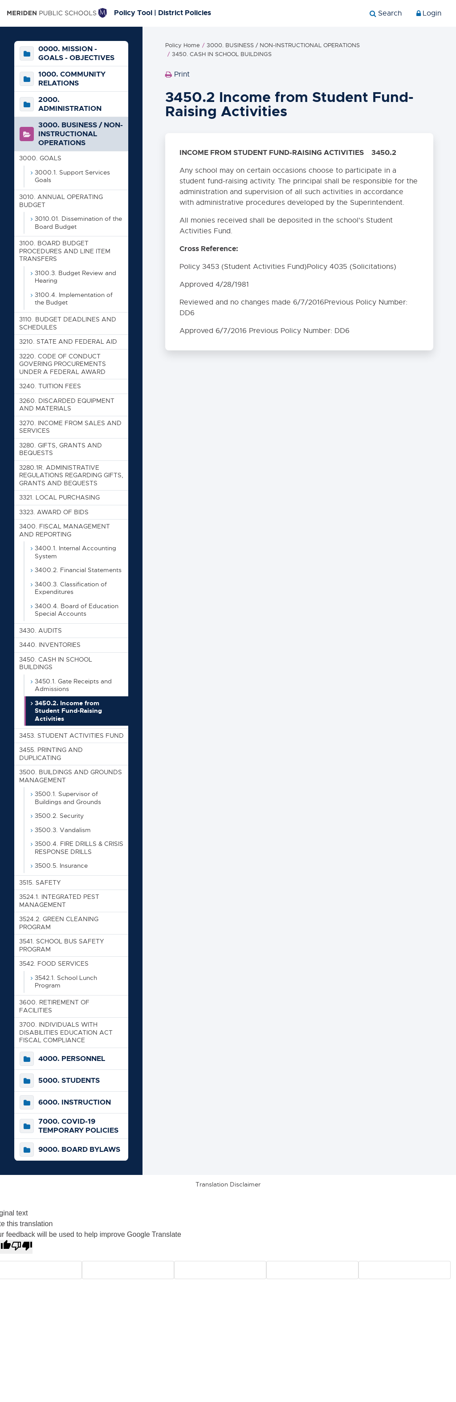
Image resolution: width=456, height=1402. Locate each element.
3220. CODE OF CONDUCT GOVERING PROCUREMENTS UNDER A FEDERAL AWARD (62, 364)
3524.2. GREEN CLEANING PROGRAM (58, 923)
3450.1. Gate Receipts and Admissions (73, 685)
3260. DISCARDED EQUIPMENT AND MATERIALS (66, 405)
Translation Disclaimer (228, 1184)
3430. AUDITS (40, 630)
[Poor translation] (22, 1247)
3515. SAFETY (40, 882)
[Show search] (385, 13)
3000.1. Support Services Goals (72, 176)
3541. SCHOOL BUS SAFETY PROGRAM (61, 946)
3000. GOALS (40, 158)
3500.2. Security (59, 816)
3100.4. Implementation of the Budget (74, 299)
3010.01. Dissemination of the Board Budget (78, 223)
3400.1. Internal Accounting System (75, 552)
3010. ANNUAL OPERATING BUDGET (61, 201)
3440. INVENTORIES (50, 645)
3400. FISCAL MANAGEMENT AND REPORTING (64, 530)
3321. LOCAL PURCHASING (59, 497)
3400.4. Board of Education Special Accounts (76, 610)
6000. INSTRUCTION (74, 1102)
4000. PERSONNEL (71, 1058)
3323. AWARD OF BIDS (54, 512)
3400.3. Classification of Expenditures (71, 588)
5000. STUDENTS (69, 1080)
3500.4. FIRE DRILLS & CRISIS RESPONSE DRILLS (79, 848)
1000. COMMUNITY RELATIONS (72, 79)
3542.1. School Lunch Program (66, 982)
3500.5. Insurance (61, 866)
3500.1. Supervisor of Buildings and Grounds (68, 798)
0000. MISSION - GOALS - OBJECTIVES (76, 54)
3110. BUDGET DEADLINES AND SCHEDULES (67, 323)
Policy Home (182, 45)
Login (428, 13)
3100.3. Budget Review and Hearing (75, 277)
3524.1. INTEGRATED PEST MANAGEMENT (59, 901)
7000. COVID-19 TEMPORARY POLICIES (78, 1126)
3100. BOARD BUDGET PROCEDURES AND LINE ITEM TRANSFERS (64, 251)
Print (177, 77)
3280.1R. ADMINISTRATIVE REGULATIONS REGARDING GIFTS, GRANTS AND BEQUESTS (71, 475)
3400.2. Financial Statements (78, 570)
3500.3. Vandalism (63, 830)
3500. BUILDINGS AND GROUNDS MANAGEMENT (70, 776)
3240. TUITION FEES (50, 386)
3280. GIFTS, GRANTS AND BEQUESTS (60, 449)
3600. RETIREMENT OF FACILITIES (54, 1006)
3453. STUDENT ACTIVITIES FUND (71, 735)
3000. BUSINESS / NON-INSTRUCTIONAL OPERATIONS (80, 134)
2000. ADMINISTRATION (70, 105)
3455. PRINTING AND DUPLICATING (51, 754)
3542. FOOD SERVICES (54, 964)
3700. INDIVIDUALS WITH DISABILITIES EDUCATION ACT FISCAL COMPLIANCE (66, 1032)
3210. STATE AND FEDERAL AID (68, 341)
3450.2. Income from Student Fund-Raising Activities (68, 711)
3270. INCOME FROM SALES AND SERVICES (70, 427)
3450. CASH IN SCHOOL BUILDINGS (55, 663)
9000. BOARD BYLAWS (79, 1149)
